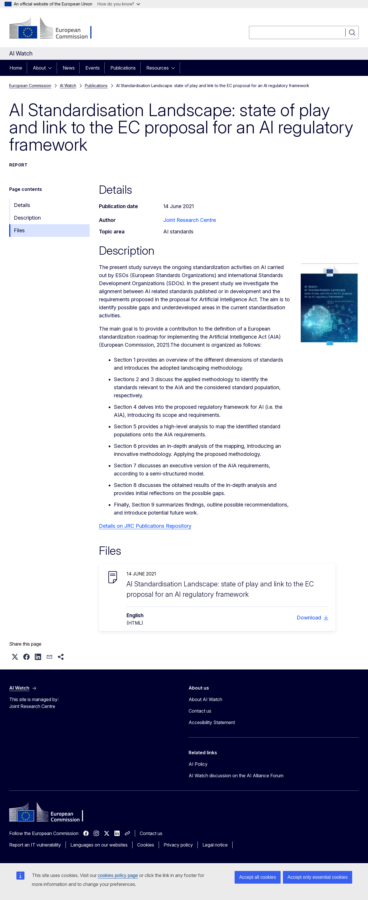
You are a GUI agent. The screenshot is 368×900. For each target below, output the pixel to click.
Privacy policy (178, 845)
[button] (15, 656)
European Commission (30, 85)
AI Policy (198, 764)
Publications (123, 68)
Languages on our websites (99, 845)
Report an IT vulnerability (35, 845)
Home (15, 68)
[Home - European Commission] (55, 28)
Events (92, 68)
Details (22, 205)
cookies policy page (118, 875)
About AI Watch (205, 699)
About (39, 68)
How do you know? (118, 3)
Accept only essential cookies (318, 877)
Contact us (200, 711)
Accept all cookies (257, 877)
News (69, 68)
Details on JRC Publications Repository (145, 526)
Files (19, 230)
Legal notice (215, 845)
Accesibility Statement (212, 722)
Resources (157, 68)
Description (27, 218)
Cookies (145, 845)
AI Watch (68, 85)
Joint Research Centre (189, 220)
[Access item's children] (52, 68)
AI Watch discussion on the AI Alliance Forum (236, 775)
